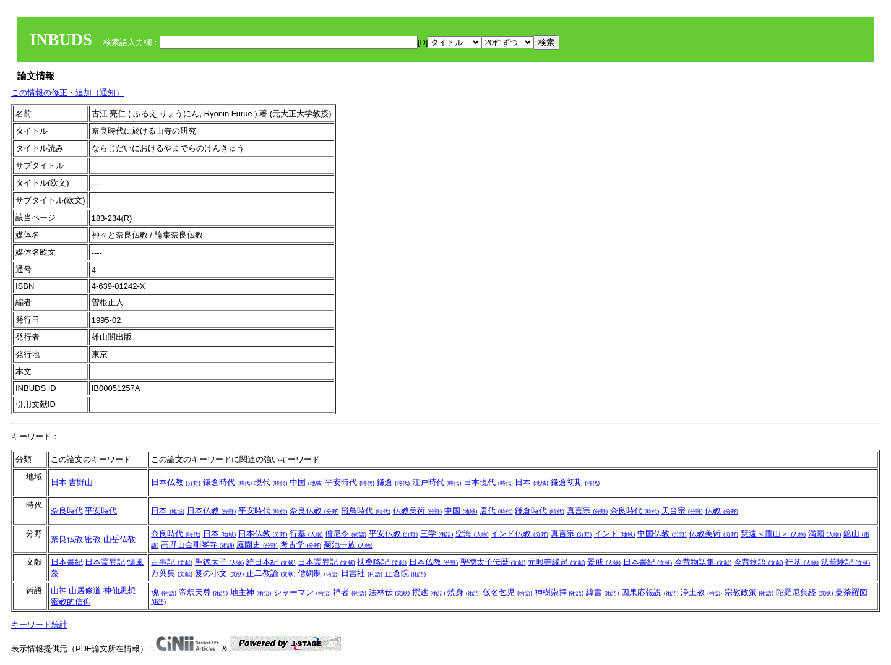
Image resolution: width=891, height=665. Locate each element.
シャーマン (302, 592)
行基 (306, 533)
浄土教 (701, 592)
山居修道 (85, 590)
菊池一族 (348, 544)
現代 (271, 482)
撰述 (429, 592)
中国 (306, 482)
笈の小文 (219, 573)
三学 (437, 533)
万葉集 (171, 573)
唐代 (496, 510)
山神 (59, 590)
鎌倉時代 (227, 482)
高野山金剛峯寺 (198, 544)
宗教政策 (749, 592)
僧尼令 (345, 533)
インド (614, 533)
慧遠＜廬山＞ (773, 533)
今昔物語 (758, 562)
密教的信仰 (71, 601)
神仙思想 (119, 590)
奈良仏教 (314, 510)
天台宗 (682, 510)
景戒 (604, 562)
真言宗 (587, 510)
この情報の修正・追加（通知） (67, 92)
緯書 (602, 592)
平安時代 (349, 482)
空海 (472, 533)
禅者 (349, 592)
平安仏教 (393, 533)
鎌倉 (393, 482)
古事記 (171, 562)
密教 (93, 539)
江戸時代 (437, 482)
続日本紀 (271, 562)
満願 (825, 533)
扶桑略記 (382, 562)
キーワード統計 (39, 624)
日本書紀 (67, 562)
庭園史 (257, 544)
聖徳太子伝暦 (493, 562)
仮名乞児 (507, 592)
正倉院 (405, 573)
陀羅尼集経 (804, 592)
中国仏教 (662, 533)
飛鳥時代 (365, 510)
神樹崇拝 (559, 592)
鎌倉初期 (575, 482)
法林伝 (389, 592)
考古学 (301, 544)
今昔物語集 (703, 562)
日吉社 (361, 573)
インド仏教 (519, 533)
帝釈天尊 (203, 592)
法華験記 (846, 562)
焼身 (464, 592)
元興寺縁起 (556, 562)
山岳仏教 (119, 539)
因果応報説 (650, 592)
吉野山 (81, 482)
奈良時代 (67, 510)
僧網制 (318, 573)
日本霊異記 (105, 562)
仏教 (721, 510)
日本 (59, 482)
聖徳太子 (219, 562)
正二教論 (271, 573)
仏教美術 (417, 510)
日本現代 (488, 482)
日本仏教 (175, 482)
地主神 (251, 592)
